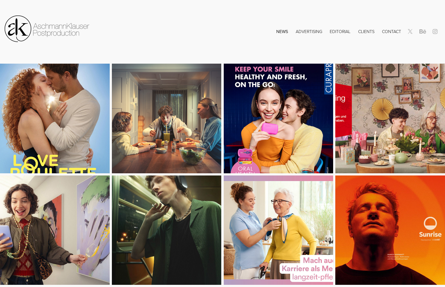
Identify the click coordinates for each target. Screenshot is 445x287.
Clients (366, 31)
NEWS (282, 31)
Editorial (340, 31)
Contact (391, 31)
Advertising (309, 31)
